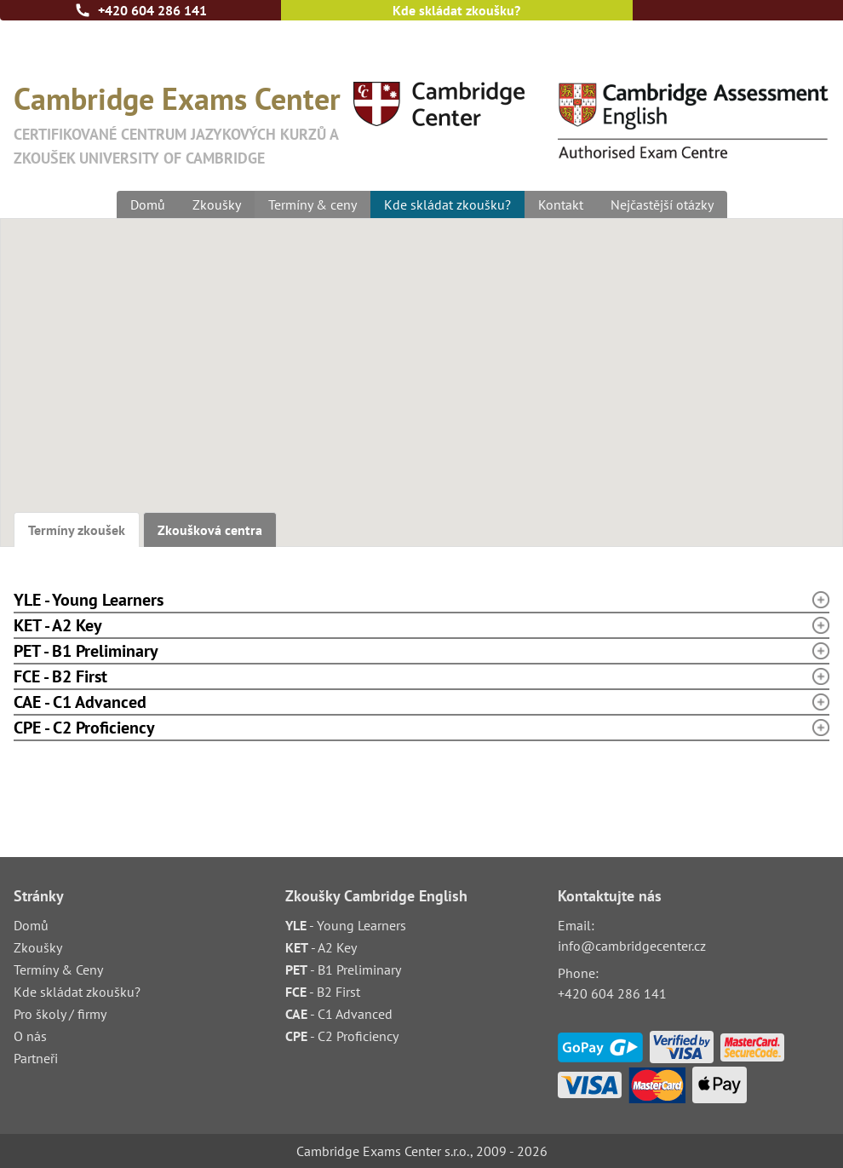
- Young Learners (345, 925)
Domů (147, 204)
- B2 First (322, 991)
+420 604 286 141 (152, 10)
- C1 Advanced (339, 1013)
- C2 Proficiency (342, 1035)
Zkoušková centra (210, 529)
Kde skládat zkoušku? (456, 10)
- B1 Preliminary (343, 969)
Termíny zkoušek (76, 529)
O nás (30, 1035)
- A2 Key (321, 947)
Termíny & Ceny (58, 969)
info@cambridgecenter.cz (632, 945)
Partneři (36, 1058)
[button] (520, 432)
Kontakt (560, 204)
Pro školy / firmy (60, 1013)
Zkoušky (216, 204)
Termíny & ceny (312, 204)
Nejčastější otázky (662, 204)
